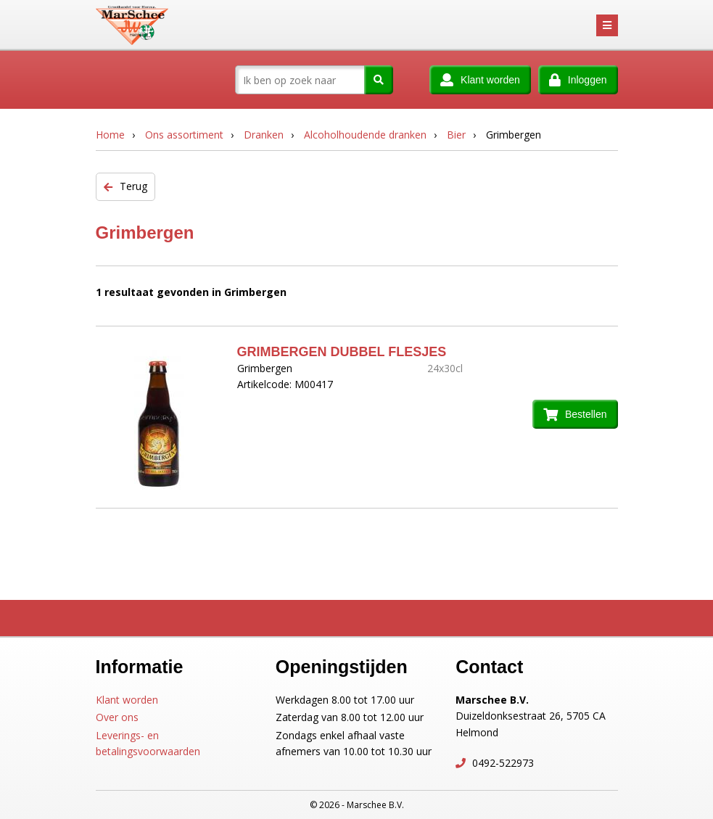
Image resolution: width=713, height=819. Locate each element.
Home (110, 134)
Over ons (117, 717)
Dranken (264, 134)
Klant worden (127, 700)
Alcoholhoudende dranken (365, 134)
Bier (456, 134)
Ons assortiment (184, 134)
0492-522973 (501, 763)
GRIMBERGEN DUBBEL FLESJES (342, 352)
